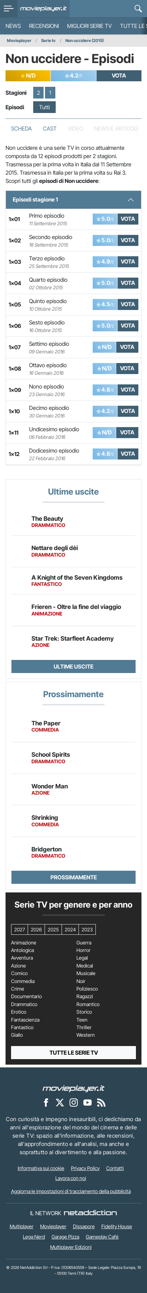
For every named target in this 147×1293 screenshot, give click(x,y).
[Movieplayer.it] (43, 8)
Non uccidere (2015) (84, 40)
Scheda (21, 128)
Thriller (84, 1027)
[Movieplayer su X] (60, 1102)
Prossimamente (73, 877)
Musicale (85, 973)
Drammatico (24, 1004)
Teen (82, 1019)
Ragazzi (84, 996)
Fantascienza (25, 1019)
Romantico (88, 1004)
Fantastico (22, 1027)
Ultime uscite (73, 666)
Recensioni (44, 25)
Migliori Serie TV (89, 25)
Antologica (22, 950)
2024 (70, 929)
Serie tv (48, 40)
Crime (17, 988)
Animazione (23, 942)
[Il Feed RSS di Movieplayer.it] (101, 1102)
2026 (36, 929)
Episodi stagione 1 (35, 199)
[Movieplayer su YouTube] (87, 1102)
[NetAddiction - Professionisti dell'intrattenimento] (90, 1213)
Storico (84, 1012)
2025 (53, 929)
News (13, 25)
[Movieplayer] (74, 1088)
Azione (18, 965)
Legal (82, 957)
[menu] (8, 8)
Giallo (17, 1035)
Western (85, 1035)
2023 (87, 929)
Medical (84, 965)
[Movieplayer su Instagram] (74, 1102)
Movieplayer (19, 40)
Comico (19, 973)
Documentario (26, 996)
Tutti (44, 107)
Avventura (22, 957)
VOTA (119, 75)
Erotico (18, 1012)
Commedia (23, 981)
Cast (50, 128)
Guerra (83, 942)
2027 (19, 929)
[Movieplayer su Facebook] (46, 1102)
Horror (83, 950)
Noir (80, 981)
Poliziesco (87, 988)
